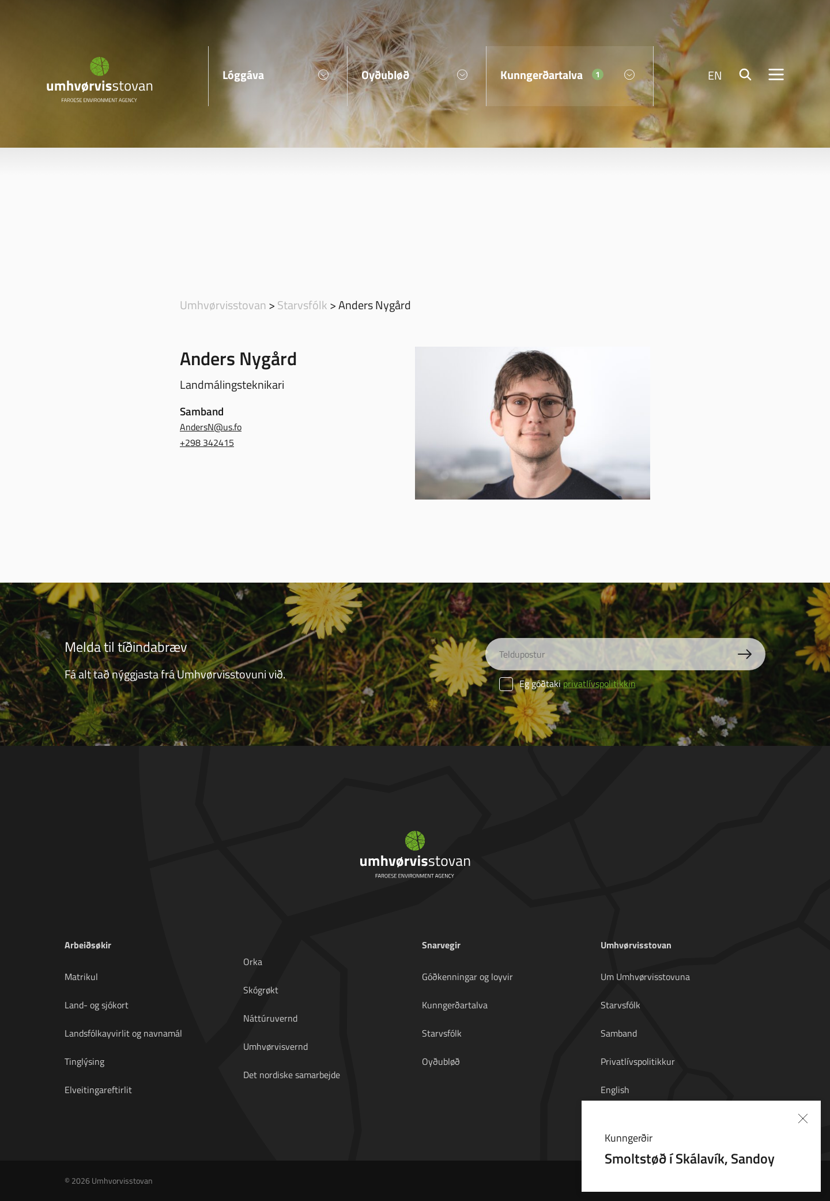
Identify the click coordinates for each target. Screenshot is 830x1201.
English (615, 1089)
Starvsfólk (302, 305)
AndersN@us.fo (211, 427)
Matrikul (81, 976)
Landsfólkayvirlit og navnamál (123, 1033)
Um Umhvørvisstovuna (645, 976)
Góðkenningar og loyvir (467, 976)
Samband (619, 1033)
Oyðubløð (441, 1061)
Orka (252, 961)
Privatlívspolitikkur (638, 1061)
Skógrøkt (260, 990)
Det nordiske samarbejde (291, 1074)
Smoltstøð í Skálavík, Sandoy (690, 1158)
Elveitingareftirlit (98, 1089)
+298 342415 (207, 442)
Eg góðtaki (567, 683)
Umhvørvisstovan (223, 305)
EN (715, 75)
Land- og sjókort (97, 1005)
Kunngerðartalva (455, 1005)
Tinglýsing (84, 1061)
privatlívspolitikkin (599, 683)
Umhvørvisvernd (275, 1046)
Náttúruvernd (270, 1018)
